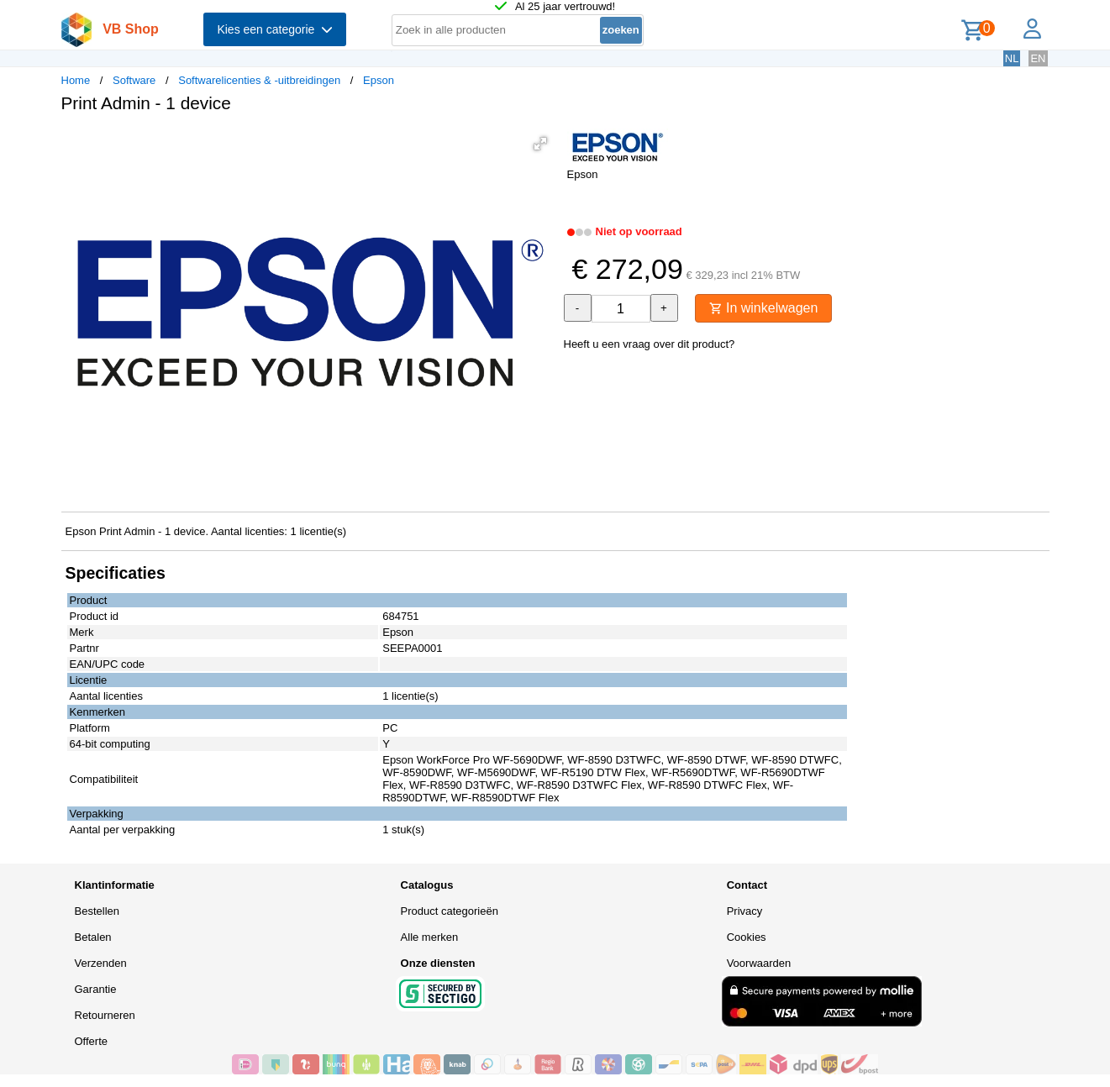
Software (134, 80)
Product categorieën (449, 911)
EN (1037, 58)
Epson (378, 80)
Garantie (96, 989)
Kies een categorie (275, 29)
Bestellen (97, 911)
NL (1012, 58)
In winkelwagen (763, 308)
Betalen (93, 937)
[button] (540, 143)
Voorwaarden (759, 963)
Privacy (745, 911)
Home (76, 80)
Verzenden (101, 963)
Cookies (746, 937)
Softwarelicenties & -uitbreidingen (259, 80)
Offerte (91, 1041)
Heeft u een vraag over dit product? (649, 344)
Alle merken (430, 937)
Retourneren (105, 1015)
